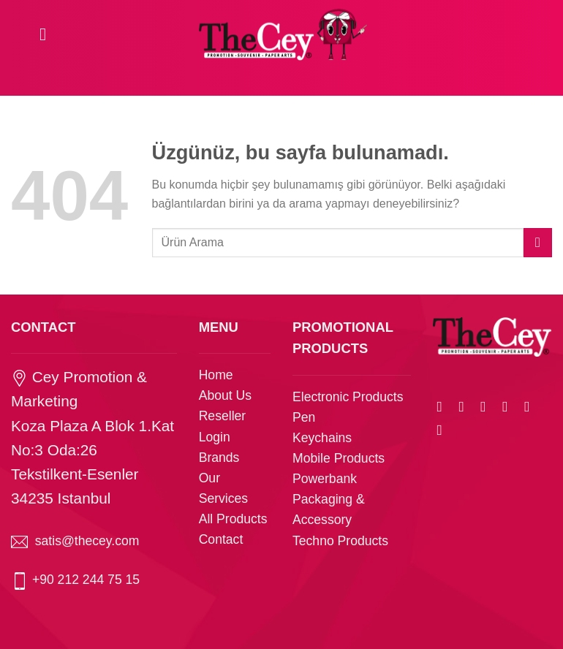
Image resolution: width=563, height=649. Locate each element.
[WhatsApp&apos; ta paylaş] (444, 406)
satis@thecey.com (87, 541)
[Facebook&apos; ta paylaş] (465, 406)
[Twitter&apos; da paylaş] (487, 406)
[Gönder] (538, 242)
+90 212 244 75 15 (86, 579)
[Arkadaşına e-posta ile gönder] (509, 406)
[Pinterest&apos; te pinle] (531, 406)
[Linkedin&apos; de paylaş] (444, 430)
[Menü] (48, 34)
